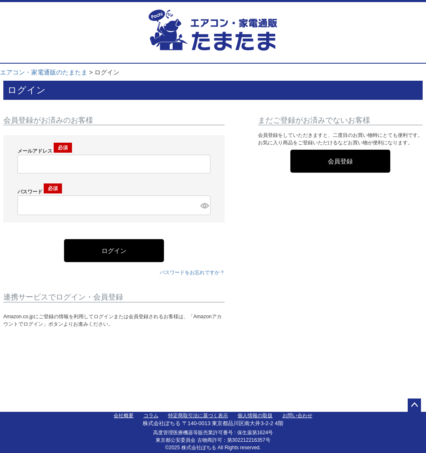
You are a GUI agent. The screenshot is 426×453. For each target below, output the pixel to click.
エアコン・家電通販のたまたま (43, 72)
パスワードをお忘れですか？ (192, 272)
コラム (151, 415)
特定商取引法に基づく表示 (198, 415)
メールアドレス (44, 151)
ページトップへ (414, 405)
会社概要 (124, 415)
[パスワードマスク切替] (204, 205)
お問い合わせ (297, 415)
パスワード (39, 192)
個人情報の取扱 (255, 415)
